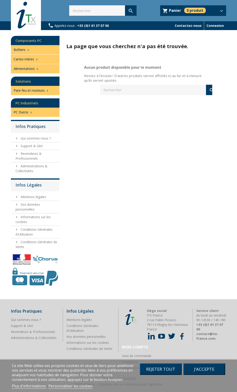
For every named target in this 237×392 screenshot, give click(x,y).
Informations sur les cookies (87, 342)
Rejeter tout (160, 369)
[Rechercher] (103, 10)
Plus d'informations (29, 386)
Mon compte (135, 347)
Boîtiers (22, 49)
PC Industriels (27, 103)
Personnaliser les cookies (70, 386)
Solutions (23, 81)
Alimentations (26, 68)
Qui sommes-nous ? (35, 138)
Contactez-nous (188, 25)
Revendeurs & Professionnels (29, 156)
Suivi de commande (136, 356)
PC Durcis (23, 112)
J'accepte (204, 369)
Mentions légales (33, 197)
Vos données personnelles (86, 336)
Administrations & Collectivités (31, 168)
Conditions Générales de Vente (89, 348)
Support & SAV (31, 146)
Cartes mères (26, 59)
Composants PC (28, 40)
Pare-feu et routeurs (31, 90)
